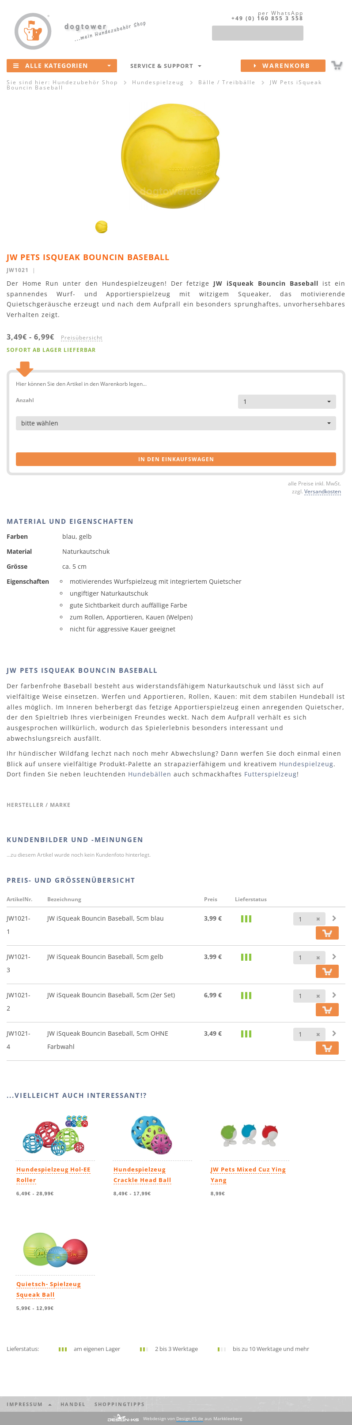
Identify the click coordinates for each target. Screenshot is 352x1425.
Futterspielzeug (270, 774)
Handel (73, 1404)
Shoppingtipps (120, 1404)
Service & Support (165, 66)
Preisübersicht (81, 337)
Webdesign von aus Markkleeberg (192, 1418)
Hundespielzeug (306, 764)
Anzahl (25, 399)
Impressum (29, 1404)
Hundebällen (149, 774)
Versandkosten (322, 491)
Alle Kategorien (62, 65)
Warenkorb (290, 66)
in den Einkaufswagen (176, 459)
